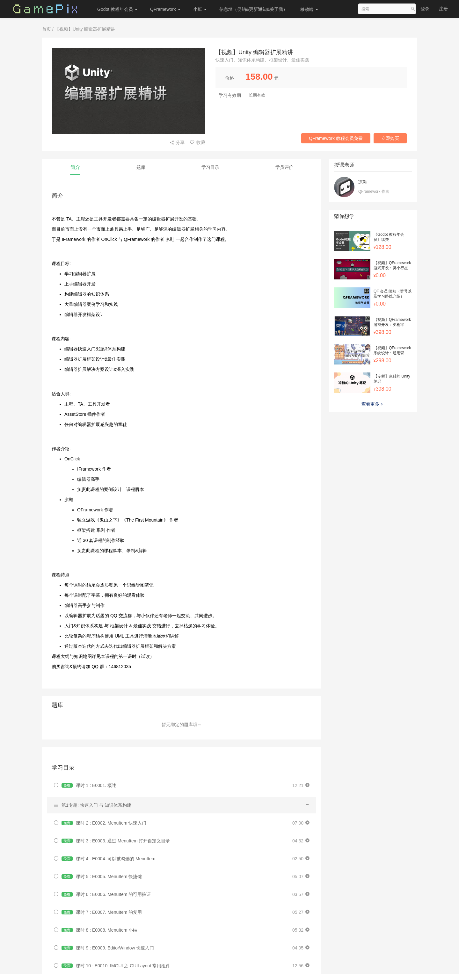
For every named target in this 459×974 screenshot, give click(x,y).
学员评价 (284, 167)
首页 (46, 29)
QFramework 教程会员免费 (336, 138)
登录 (424, 8)
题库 (140, 167)
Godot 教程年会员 (117, 9)
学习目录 (210, 167)
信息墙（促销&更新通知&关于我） (253, 9)
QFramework (165, 9)
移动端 (309, 9)
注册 (443, 8)
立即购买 (390, 138)
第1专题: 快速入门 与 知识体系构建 (96, 805)
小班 (200, 9)
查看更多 (372, 404)
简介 (75, 167)
